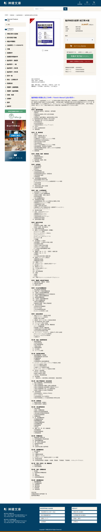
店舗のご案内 (76, 518)
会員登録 (79, 4)
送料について (44, 518)
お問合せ (75, 521)
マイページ (87, 4)
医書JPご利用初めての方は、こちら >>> (80, 61)
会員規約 (43, 521)
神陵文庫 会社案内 (78, 512)
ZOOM (46, 50)
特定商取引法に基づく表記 (48, 512)
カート (94, 4)
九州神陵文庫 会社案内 (79, 515)
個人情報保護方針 (46, 515)
